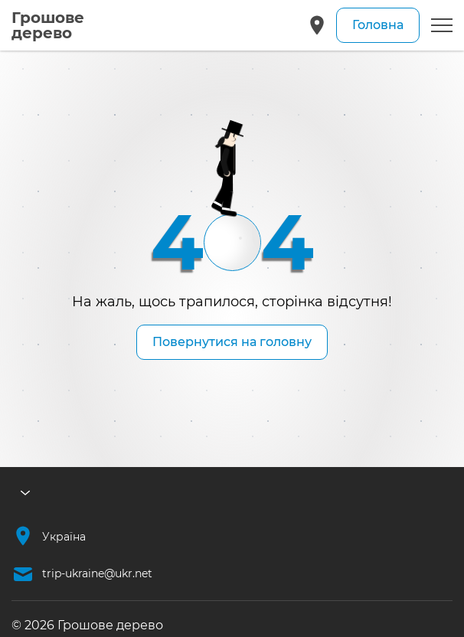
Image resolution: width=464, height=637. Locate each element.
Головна (378, 25)
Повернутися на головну (232, 342)
